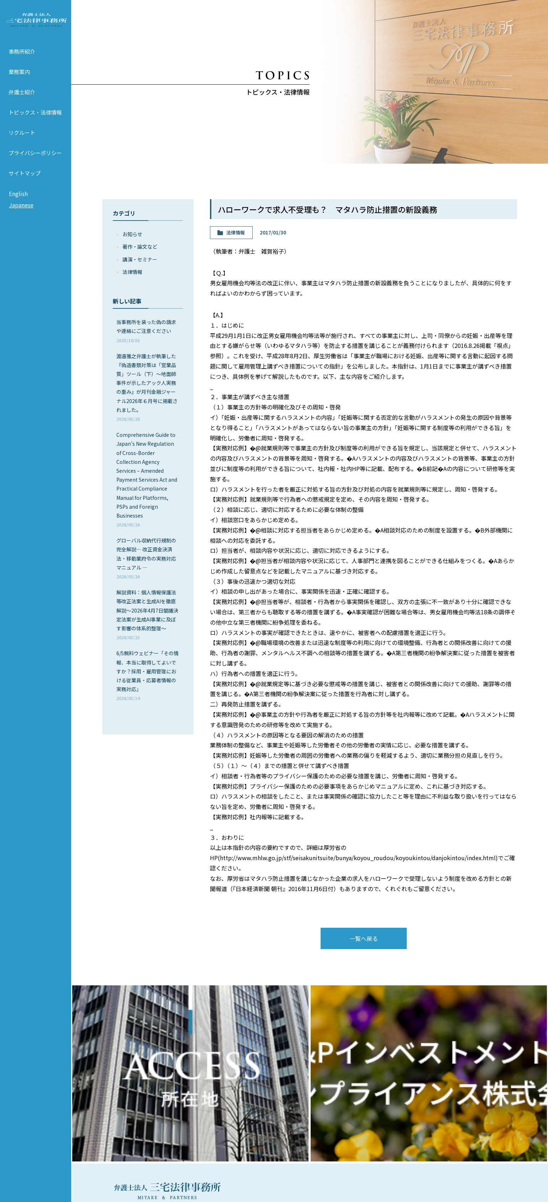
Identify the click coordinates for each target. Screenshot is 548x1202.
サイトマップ (25, 184)
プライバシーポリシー (35, 164)
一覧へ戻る (363, 938)
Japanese (21, 216)
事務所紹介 (22, 62)
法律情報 (132, 271)
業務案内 (19, 82)
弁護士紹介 (22, 103)
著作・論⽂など (139, 246)
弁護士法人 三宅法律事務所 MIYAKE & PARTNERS (35, 25)
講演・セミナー (139, 259)
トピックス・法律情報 (35, 123)
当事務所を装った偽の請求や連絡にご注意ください (146, 330)
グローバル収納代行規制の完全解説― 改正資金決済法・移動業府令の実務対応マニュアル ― (146, 558)
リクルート (22, 143)
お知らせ (132, 234)
